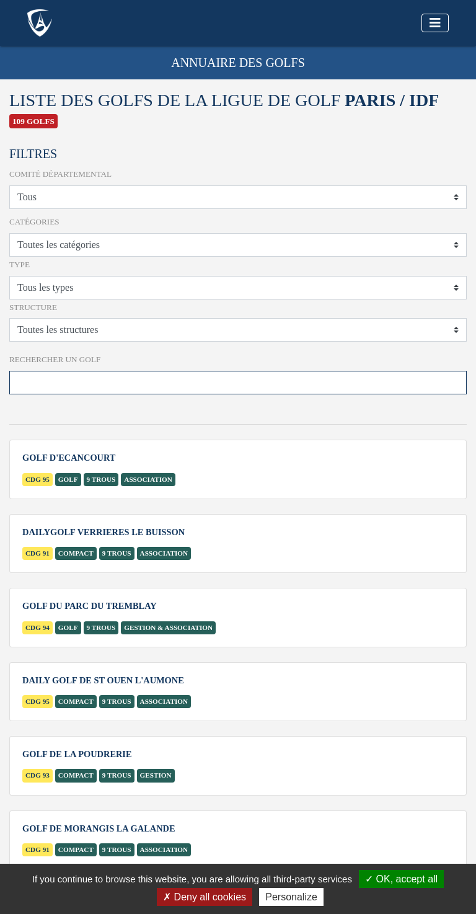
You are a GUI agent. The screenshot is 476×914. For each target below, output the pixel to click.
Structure (33, 307)
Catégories (34, 221)
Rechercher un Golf (54, 359)
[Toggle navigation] (435, 23)
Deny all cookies (204, 897)
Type (19, 264)
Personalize (291, 897)
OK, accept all (401, 879)
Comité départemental (60, 174)
